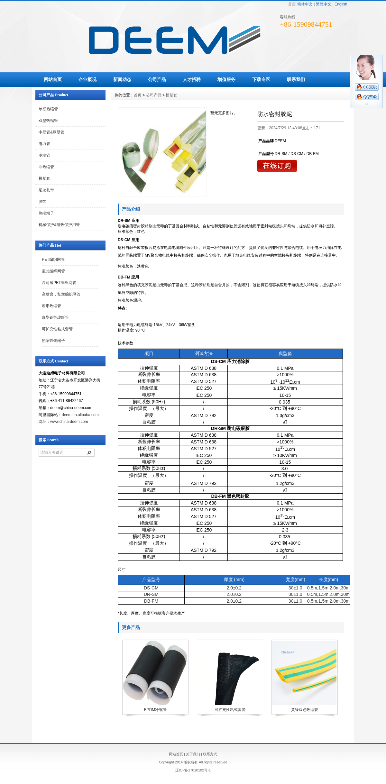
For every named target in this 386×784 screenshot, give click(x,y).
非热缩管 (46, 167)
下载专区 (261, 79)
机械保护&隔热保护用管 (59, 225)
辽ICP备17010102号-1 (193, 770)
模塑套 (44, 178)
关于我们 (193, 754)
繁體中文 (323, 4)
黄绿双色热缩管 (304, 709)
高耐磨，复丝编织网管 (61, 294)
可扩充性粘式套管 (57, 329)
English (341, 4)
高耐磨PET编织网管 (59, 282)
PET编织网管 (53, 259)
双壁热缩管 (48, 120)
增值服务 (226, 79)
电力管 (44, 143)
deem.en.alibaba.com (80, 415)
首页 (138, 95)
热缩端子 (46, 213)
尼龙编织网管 (53, 271)
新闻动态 (122, 79)
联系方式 (210, 754)
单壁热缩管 (48, 109)
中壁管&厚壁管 (51, 132)
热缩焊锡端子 (53, 340)
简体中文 (305, 4)
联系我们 (296, 79)
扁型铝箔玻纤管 (55, 317)
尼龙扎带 (46, 190)
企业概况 (87, 79)
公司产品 (157, 79)
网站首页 (53, 79)
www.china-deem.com (69, 421)
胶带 (42, 201)
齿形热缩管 (51, 306)
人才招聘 (192, 79)
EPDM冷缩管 (155, 709)
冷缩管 (44, 155)
